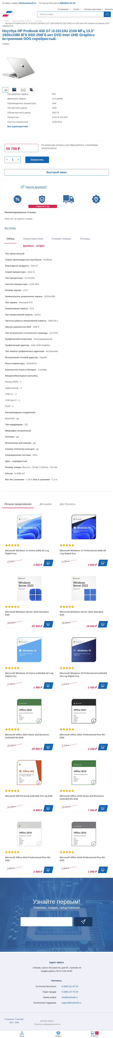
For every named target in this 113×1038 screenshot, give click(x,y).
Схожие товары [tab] (61, 238)
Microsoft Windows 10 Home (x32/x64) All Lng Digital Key (29, 674)
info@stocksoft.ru (27, 3)
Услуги (76, 9)
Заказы (58, 1036)
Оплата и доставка (92, 9)
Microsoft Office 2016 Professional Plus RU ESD (82, 859)
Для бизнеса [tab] (67, 504)
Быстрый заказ (56, 172)
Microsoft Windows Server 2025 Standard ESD (27, 613)
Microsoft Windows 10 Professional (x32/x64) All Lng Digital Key (83, 674)
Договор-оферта (47, 1021)
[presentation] (34, 246)
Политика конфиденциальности (47, 1024)
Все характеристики (17, 126)
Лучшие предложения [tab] (17, 504)
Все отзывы (10, 228)
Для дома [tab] (45, 504)
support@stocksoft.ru (71, 1003)
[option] (5, 89)
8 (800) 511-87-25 (70, 986)
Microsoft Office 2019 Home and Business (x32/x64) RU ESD (82, 797)
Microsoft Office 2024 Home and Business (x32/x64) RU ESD (27, 736)
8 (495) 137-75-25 (70, 992)
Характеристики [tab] (33, 238)
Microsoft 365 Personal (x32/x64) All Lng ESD (29, 796)
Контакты (109, 9)
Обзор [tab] (10, 238)
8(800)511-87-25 (67, 3)
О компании (63, 9)
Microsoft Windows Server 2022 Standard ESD (81, 613)
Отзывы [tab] (85, 238)
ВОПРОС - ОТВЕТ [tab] (34, 246)
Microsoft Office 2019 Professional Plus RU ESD (27, 859)
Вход (22, 1036)
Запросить (37, 159)
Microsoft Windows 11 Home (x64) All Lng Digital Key (27, 552)
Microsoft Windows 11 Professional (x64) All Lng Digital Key (83, 552)
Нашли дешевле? (36, 187)
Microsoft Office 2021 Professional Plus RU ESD (82, 736)
